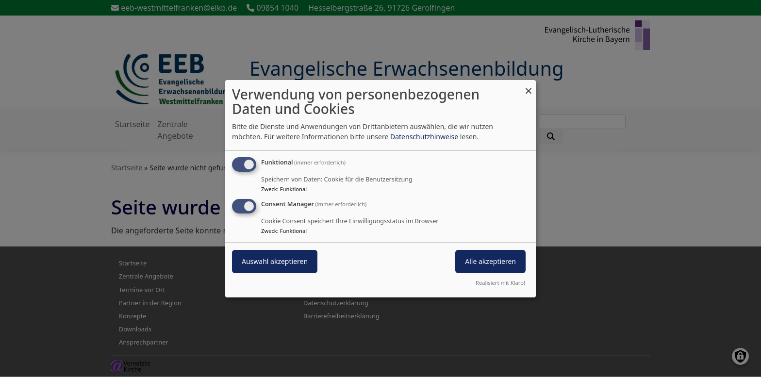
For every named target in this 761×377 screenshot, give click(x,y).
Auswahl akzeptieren (275, 261)
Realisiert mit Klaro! (500, 282)
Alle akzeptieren (490, 261)
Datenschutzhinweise (424, 136)
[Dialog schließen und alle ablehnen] (528, 86)
